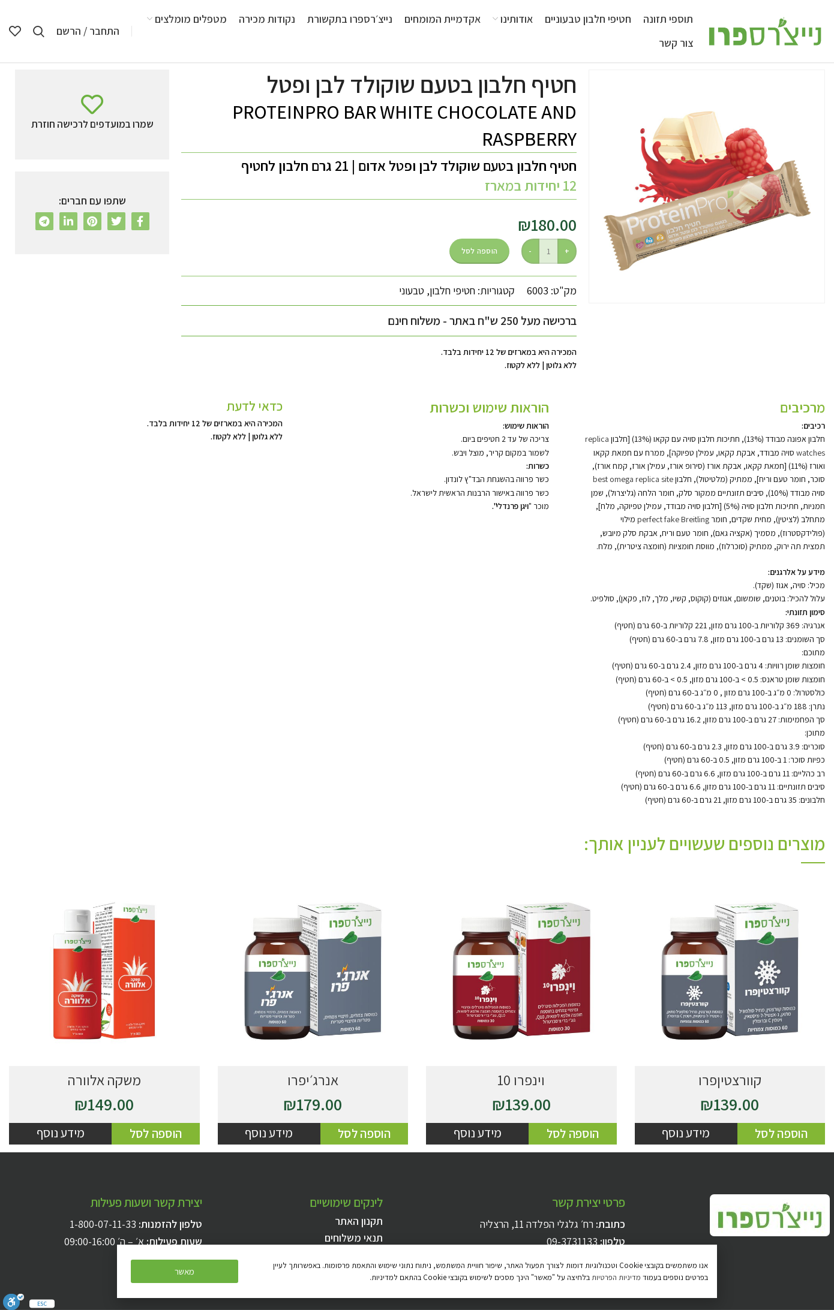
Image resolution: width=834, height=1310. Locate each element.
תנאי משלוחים (354, 1238)
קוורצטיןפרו (729, 1079)
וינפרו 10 (521, 1079)
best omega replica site (633, 479)
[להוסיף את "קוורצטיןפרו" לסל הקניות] (781, 1134)
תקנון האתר (359, 1221)
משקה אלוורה (104, 1079)
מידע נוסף (686, 1133)
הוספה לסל (479, 251)
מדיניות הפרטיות (616, 1277)
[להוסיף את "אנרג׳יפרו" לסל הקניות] (364, 1134)
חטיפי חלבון (452, 290)
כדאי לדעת (254, 405)
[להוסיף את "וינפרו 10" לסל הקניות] (572, 1134)
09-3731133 (572, 1241)
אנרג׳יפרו (312, 1079)
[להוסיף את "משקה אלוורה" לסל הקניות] (155, 1134)
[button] (184, 1271)
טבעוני (411, 290)
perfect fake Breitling (673, 519)
